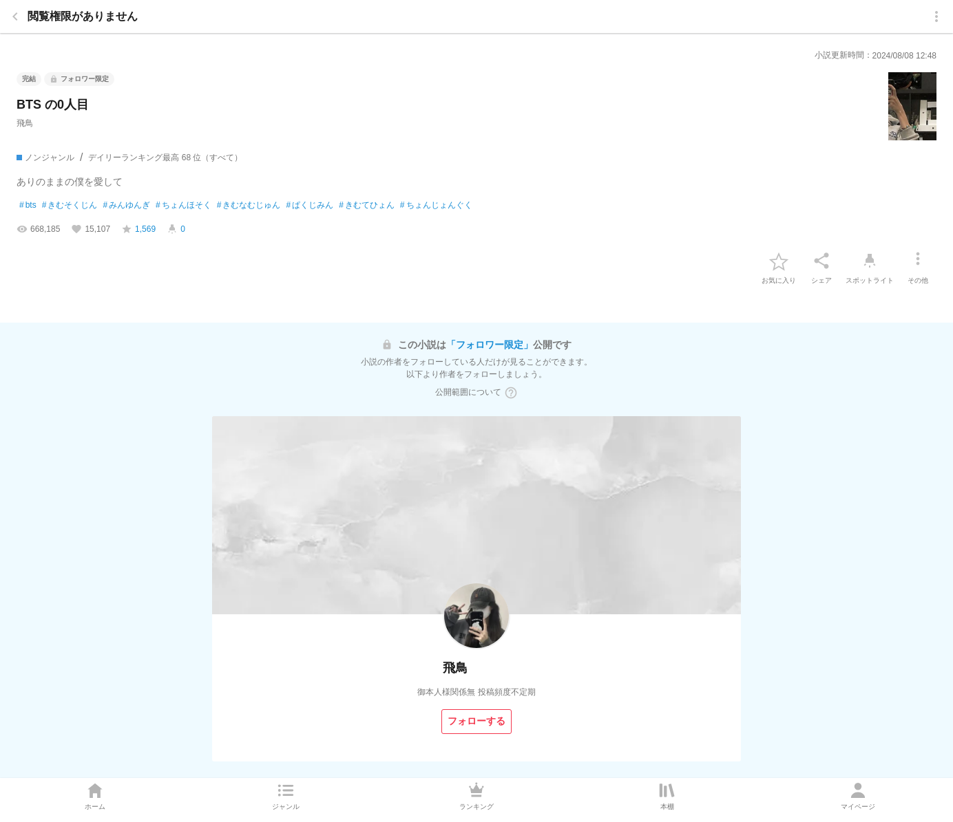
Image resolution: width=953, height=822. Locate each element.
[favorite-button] (779, 260)
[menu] (936, 16)
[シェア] (821, 260)
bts (27, 205)
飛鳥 (25, 123)
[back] (15, 16)
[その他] (918, 260)
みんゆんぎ (126, 205)
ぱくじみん (309, 205)
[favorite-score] (138, 229)
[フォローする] (476, 721)
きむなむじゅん (249, 205)
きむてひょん (367, 205)
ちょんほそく (183, 205)
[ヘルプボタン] (511, 393)
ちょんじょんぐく (436, 205)
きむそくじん (70, 205)
